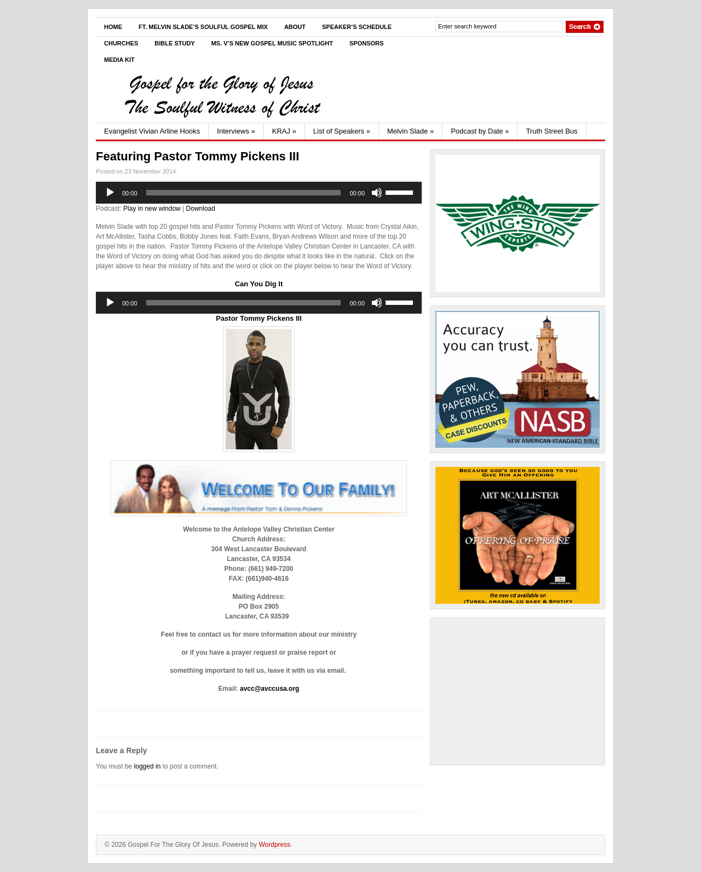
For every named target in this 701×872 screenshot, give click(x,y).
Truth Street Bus (551, 131)
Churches (121, 43)
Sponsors (366, 43)
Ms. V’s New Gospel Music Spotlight (272, 43)
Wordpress (274, 844)
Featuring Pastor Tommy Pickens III (197, 156)
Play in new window (152, 208)
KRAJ (284, 131)
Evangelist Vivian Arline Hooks (152, 131)
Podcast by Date (480, 131)
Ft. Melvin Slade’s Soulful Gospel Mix (203, 27)
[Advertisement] (517, 691)
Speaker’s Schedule (357, 27)
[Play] (110, 192)
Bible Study (174, 43)
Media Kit (119, 59)
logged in (147, 766)
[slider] (243, 192)
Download (200, 208)
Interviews (236, 131)
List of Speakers (341, 131)
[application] (259, 193)
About (295, 27)
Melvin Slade (410, 131)
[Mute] (376, 192)
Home (113, 27)
